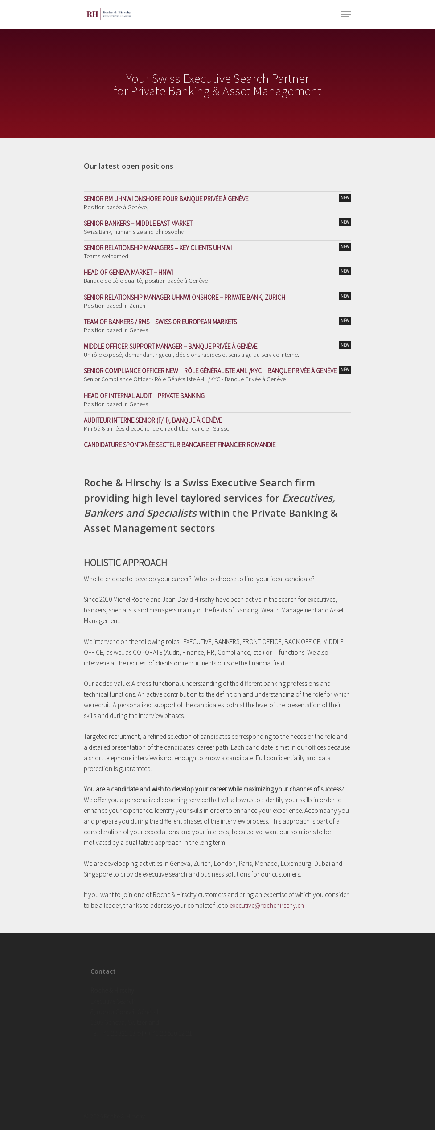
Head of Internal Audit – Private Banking (144, 396)
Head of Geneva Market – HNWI (217, 272)
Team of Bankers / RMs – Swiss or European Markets (217, 321)
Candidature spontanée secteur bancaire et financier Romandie (179, 445)
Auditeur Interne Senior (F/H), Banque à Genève (153, 420)
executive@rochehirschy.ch (267, 905)
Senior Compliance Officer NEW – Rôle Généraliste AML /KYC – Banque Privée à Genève (217, 370)
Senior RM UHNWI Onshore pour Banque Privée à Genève (217, 198)
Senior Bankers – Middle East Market (217, 223)
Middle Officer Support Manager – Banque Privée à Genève (217, 346)
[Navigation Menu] (346, 14)
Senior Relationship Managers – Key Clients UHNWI (217, 247)
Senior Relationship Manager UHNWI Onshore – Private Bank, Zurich (217, 297)
